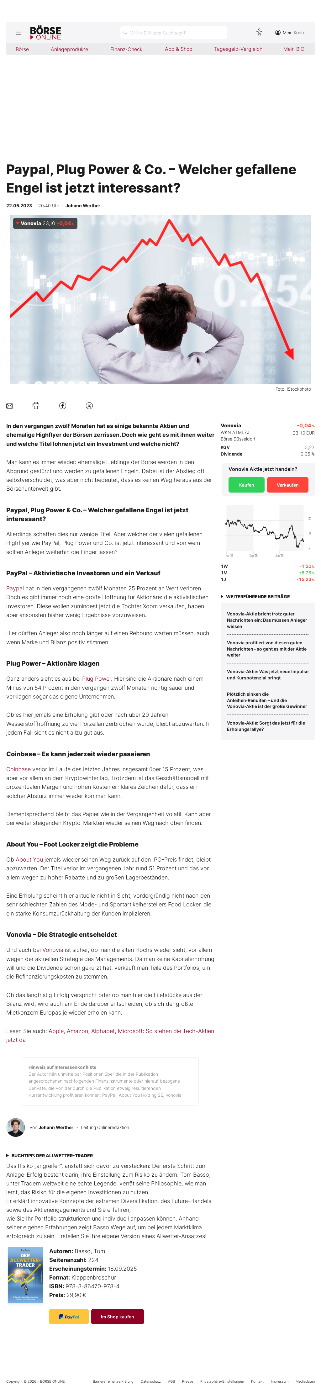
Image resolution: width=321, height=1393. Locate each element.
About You (29, 859)
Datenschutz (151, 1381)
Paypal (15, 588)
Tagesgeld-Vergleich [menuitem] (238, 49)
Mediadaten (305, 1381)
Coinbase (18, 769)
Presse (187, 1381)
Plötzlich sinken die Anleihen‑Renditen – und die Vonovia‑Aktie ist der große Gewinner (267, 700)
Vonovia (52, 950)
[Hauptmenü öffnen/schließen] (18, 32)
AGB (171, 1381)
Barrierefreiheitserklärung (113, 1381)
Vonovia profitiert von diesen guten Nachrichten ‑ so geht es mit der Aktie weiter (267, 648)
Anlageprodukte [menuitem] (69, 49)
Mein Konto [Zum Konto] (290, 32)
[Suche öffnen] (173, 32)
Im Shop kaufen (117, 1316)
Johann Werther (56, 1127)
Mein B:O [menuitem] (293, 49)
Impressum (279, 1381)
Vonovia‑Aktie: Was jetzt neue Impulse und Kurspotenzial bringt (267, 674)
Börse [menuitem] (22, 49)
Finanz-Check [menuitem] (126, 49)
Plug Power (96, 678)
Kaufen (246, 485)
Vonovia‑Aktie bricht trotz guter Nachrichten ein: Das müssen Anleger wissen (267, 620)
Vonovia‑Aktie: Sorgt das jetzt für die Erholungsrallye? (266, 726)
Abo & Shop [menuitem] (178, 49)
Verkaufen (288, 485)
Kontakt (257, 1381)
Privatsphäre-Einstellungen (222, 1381)
